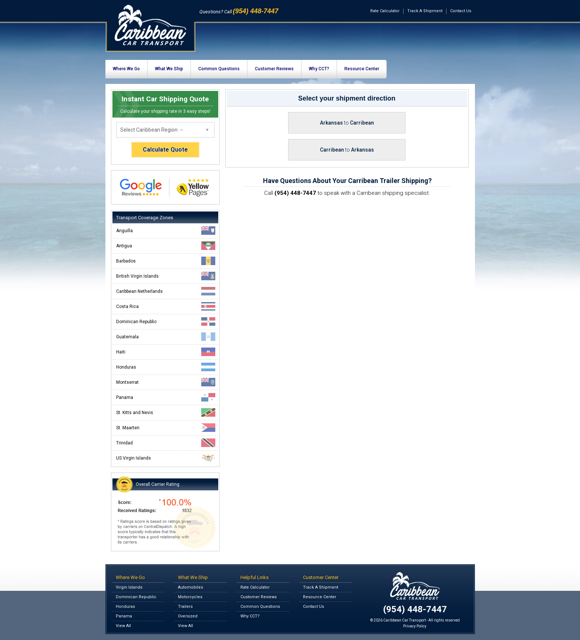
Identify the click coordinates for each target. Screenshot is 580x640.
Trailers (185, 606)
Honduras (165, 367)
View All (123, 625)
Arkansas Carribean (347, 123)
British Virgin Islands (165, 276)
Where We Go (126, 68)
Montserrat (165, 382)
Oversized (188, 616)
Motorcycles (190, 597)
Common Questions (219, 68)
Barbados (165, 261)
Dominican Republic (165, 321)
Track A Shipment (424, 11)
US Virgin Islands (165, 458)
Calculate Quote (165, 149)
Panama (165, 397)
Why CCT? (319, 68)
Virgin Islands (129, 587)
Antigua (165, 245)
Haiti (165, 352)
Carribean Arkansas (347, 150)
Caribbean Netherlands (165, 291)
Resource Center (361, 68)
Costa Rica (165, 306)
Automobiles (190, 587)
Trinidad (165, 442)
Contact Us (460, 11)
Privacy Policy (414, 626)
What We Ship (169, 68)
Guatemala (165, 336)
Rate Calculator (384, 11)
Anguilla (165, 230)
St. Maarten (165, 427)
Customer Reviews (274, 68)
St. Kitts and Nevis (165, 412)
